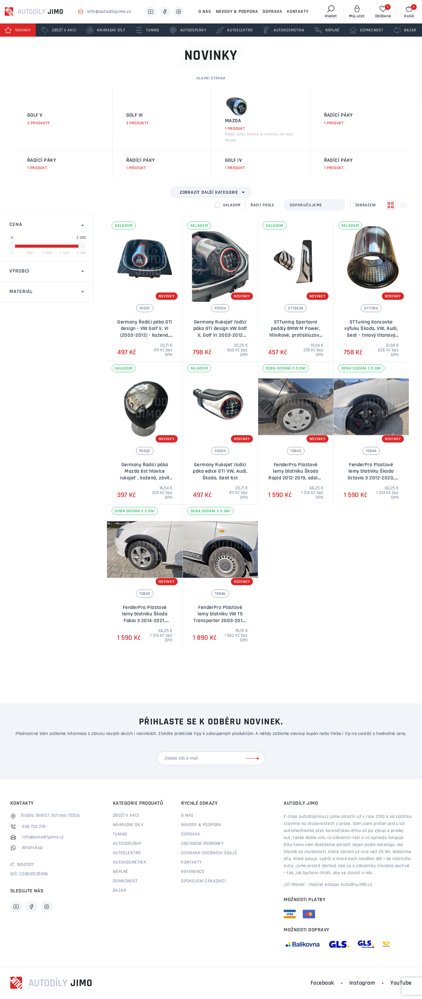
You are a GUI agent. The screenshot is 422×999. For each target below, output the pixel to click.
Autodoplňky (127, 843)
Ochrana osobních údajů (209, 853)
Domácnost (125, 881)
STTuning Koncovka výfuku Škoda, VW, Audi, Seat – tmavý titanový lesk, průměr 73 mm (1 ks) (371, 335)
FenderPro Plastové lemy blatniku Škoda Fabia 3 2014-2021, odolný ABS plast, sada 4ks (144, 621)
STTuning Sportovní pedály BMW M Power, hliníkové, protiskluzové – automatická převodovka (295, 335)
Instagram (362, 983)
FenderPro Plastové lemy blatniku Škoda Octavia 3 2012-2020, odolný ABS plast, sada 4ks (371, 478)
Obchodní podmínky (202, 843)
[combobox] (314, 205)
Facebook (322, 983)
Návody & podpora (237, 11)
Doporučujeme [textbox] (306, 205)
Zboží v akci (126, 815)
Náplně (120, 871)
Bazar (119, 890)
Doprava (272, 11)
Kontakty (297, 11)
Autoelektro (127, 853)
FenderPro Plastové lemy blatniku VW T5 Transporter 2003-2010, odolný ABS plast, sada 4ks (220, 621)
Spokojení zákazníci (203, 881)
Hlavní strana (210, 78)
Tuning (120, 834)
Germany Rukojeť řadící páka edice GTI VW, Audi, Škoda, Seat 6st (220, 471)
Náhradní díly (128, 825)
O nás (204, 11)
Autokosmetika (129, 862)
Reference (192, 871)
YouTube (401, 983)
